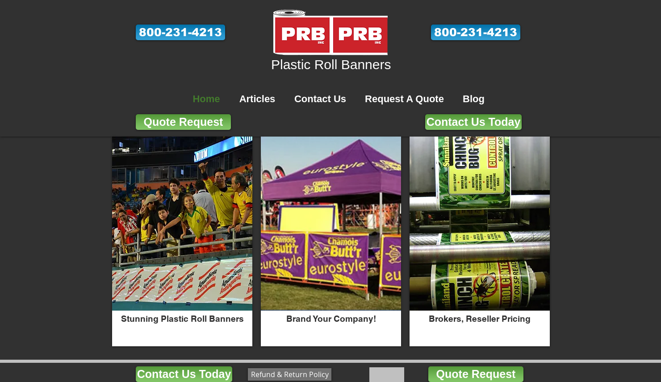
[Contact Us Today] (473, 122)
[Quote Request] (183, 122)
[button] (180, 32)
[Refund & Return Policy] (289, 374)
